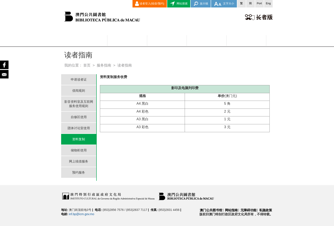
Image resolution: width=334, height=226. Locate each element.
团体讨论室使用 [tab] (79, 128)
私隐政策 (265, 210)
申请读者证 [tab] (79, 79)
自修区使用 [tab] (79, 117)
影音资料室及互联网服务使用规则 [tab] (78, 104)
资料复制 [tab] (78, 139)
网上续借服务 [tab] (78, 161)
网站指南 (231, 210)
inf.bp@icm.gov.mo (81, 214)
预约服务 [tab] (78, 172)
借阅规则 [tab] (78, 90)
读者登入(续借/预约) (149, 3)
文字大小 (224, 3)
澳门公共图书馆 (211, 210)
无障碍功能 (248, 210)
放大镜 (200, 3)
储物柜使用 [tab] (79, 150)
